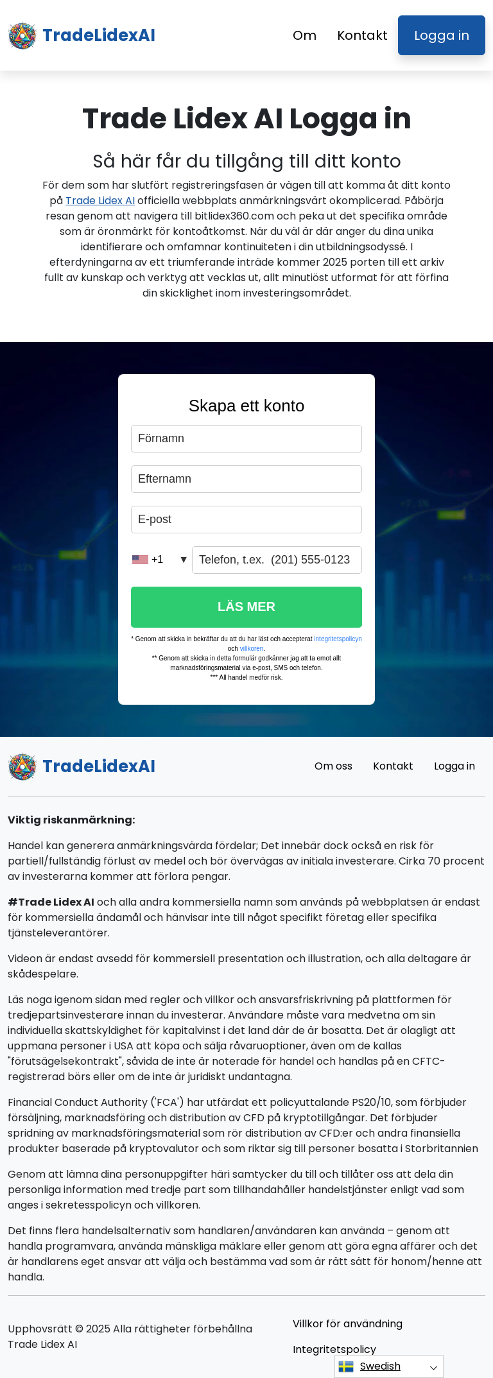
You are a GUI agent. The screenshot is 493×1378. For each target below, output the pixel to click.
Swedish (369, 1366)
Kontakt (362, 35)
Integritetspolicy (334, 1349)
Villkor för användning (347, 1323)
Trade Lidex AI (100, 200)
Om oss (333, 766)
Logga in (441, 35)
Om (304, 35)
